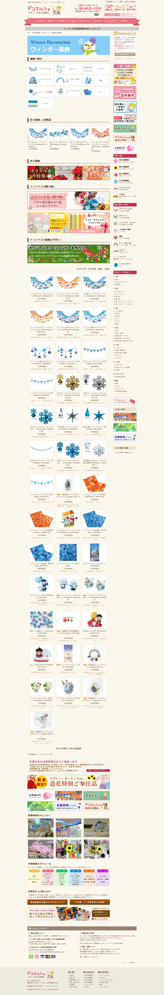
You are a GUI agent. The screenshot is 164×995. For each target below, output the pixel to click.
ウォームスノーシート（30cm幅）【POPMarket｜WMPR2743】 (94, 495)
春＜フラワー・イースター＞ (125, 304)
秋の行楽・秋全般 (121, 353)
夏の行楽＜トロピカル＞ (123, 338)
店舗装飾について (112, 2)
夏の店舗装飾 (88, 977)
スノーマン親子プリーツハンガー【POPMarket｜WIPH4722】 (94, 328)
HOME (71, 975)
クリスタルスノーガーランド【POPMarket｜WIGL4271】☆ (68, 362)
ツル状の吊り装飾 (124, 217)
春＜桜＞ (118, 299)
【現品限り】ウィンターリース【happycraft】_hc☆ (94, 666)
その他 (87, 987)
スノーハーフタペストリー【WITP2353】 (68, 565)
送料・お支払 (124, 2)
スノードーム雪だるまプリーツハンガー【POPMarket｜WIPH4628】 (68, 329)
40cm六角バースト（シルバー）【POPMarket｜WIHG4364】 (68, 428)
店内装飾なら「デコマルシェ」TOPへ (41, 754)
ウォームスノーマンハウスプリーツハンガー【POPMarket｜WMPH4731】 (68, 296)
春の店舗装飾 (88, 975)
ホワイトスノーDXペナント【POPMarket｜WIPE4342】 (58, 144)
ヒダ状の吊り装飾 (125, 210)
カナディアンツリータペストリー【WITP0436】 (94, 565)
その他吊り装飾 (103, 982)
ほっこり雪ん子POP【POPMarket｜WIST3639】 (41, 666)
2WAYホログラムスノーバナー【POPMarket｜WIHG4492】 (41, 462)
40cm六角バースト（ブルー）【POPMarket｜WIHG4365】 (95, 428)
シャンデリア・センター (106, 980)
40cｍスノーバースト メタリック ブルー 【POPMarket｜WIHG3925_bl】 (41, 429)
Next (28, 139)
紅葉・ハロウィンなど (125, 175)
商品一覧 (72, 977)
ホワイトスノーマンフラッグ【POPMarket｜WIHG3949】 (94, 362)
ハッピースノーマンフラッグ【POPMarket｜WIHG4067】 (41, 394)
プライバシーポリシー (52, 986)
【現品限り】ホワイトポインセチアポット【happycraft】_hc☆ (42, 734)
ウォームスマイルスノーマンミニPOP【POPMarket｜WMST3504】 (68, 531)
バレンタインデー (121, 282)
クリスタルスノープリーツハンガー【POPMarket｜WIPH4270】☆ (41, 295)
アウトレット (120, 389)
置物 (100, 984)
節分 (117, 279)
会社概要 (72, 984)
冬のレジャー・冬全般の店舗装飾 (52, 32)
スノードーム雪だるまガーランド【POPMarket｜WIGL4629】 (41, 362)
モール (118, 386)
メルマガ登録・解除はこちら (124, 452)
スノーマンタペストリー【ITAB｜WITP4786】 (68, 666)
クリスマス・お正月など (126, 181)
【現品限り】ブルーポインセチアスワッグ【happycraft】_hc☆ (68, 496)
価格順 (100, 269)
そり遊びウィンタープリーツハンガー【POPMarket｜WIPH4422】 (94, 295)
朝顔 (117, 324)
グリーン (118, 319)
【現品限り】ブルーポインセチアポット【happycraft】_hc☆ (95, 699)
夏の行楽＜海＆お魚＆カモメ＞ (125, 341)
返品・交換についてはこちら (89, 957)
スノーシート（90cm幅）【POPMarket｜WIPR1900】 (94, 531)
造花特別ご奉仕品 (121, 391)
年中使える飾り (125, 188)
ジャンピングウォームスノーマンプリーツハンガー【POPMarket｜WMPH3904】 (100, 145)
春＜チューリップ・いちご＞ (125, 302)
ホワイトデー (120, 294)
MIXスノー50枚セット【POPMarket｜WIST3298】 (42, 632)
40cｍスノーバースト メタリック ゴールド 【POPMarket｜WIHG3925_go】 (68, 395)
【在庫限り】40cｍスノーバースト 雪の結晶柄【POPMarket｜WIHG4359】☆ (94, 463)
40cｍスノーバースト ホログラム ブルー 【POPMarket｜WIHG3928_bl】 (68, 463)
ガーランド (102, 977)
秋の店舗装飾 (88, 980)
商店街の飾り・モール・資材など (127, 196)
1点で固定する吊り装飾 (127, 224)
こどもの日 (119, 311)
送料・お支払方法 (74, 982)
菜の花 (118, 284)
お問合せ (133, 2)
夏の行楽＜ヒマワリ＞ (123, 336)
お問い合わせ (73, 986)
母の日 (118, 313)
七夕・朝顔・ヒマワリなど (126, 168)
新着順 (107, 269)
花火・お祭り (120, 333)
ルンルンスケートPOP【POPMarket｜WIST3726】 (41, 596)
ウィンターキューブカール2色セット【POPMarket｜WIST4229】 (68, 597)
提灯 (117, 384)
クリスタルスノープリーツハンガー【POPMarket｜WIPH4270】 (38, 144)
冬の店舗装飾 (36, 32)
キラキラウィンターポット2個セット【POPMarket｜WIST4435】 (94, 597)
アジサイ (118, 321)
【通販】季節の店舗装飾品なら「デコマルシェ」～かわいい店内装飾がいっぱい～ (46, 2)
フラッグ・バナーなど (125, 258)
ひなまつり (119, 291)
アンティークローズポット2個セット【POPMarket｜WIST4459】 (41, 699)
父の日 (118, 316)
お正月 (118, 370)
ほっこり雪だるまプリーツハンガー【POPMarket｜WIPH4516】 (79, 144)
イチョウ (118, 355)
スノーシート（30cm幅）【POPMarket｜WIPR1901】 (41, 565)
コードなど (125, 230)
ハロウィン (119, 348)
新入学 (118, 296)
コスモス (118, 358)
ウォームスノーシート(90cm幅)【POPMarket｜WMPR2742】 (41, 531)
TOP (28, 32)
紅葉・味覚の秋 (120, 350)
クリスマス (119, 365)
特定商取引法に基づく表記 (35, 986)
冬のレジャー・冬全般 (123, 367)
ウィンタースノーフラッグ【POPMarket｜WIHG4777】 (41, 495)
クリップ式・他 (103, 987)
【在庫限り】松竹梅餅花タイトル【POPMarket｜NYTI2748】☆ (68, 633)
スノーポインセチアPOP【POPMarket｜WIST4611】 (68, 699)
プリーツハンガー (104, 975)
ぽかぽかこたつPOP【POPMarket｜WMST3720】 (94, 632)
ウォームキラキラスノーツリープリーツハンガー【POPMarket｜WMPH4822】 (41, 329)
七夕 (117, 331)
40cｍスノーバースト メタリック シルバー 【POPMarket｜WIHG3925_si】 (94, 395)
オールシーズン (89, 984)
